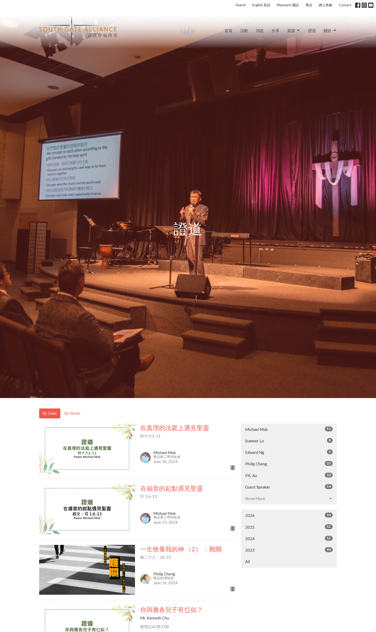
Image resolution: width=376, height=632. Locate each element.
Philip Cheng (289, 463)
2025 (289, 526)
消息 (260, 30)
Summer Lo (289, 440)
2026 (289, 515)
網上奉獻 (325, 5)
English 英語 (261, 5)
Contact (345, 5)
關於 (330, 30)
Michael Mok (289, 429)
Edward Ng (289, 452)
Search (241, 5)
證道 (312, 30)
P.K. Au (289, 475)
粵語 (309, 5)
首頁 (228, 30)
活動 (244, 30)
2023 (289, 549)
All (247, 561)
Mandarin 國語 (288, 5)
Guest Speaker (289, 486)
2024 (289, 538)
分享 (275, 30)
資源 (293, 30)
